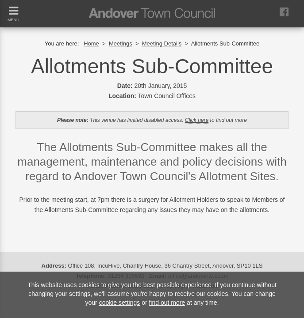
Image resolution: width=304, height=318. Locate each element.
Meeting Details (162, 43)
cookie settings (119, 302)
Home (91, 43)
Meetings (120, 43)
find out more (167, 302)
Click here (196, 120)
